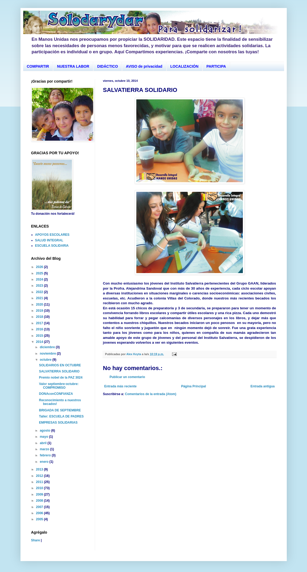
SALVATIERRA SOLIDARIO (59, 371)
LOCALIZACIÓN (184, 66)
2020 (40, 304)
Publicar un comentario (127, 377)
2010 (40, 488)
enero (44, 462)
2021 (40, 298)
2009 (40, 494)
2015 (40, 336)
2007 (40, 507)
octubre (46, 360)
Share (35, 540)
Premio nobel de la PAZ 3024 (60, 377)
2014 (40, 342)
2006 (40, 513)
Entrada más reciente (120, 386)
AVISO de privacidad (144, 66)
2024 (40, 279)
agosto (45, 430)
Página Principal (193, 386)
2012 (40, 476)
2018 (40, 317)
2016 (40, 329)
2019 (40, 311)
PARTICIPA (216, 66)
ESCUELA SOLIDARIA (52, 246)
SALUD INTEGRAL (49, 240)
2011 (40, 482)
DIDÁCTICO (107, 66)
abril (43, 443)
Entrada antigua (263, 386)
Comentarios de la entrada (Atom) (150, 394)
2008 (40, 500)
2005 (40, 519)
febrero (46, 455)
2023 (40, 285)
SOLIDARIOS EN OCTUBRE (60, 365)
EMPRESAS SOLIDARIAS (58, 422)
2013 (40, 469)
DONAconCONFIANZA (56, 394)
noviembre (48, 353)
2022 (40, 292)
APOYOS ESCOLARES (52, 235)
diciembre (48, 347)
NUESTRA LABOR (73, 66)
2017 (40, 323)
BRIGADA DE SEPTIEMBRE (60, 410)
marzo (45, 449)
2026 (40, 267)
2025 (40, 273)
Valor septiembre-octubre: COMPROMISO (59, 386)
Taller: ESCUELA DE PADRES (61, 416)
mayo (44, 437)
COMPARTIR (38, 66)
